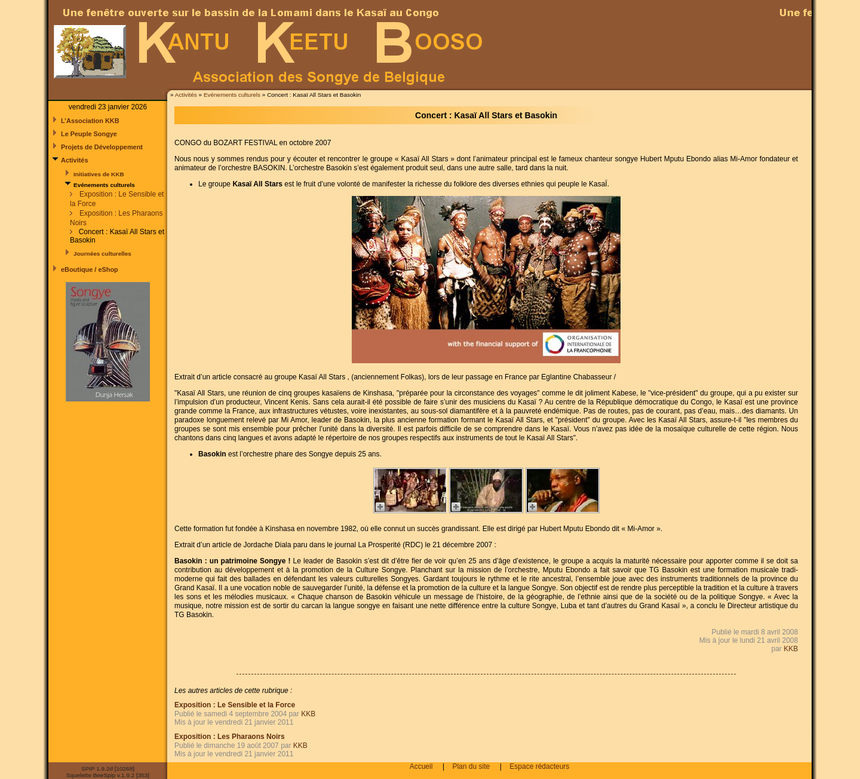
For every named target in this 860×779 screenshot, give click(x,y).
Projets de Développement (102, 147)
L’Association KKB (90, 120)
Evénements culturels (232, 94)
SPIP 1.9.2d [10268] (107, 768)
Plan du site (471, 766)
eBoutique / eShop (89, 269)
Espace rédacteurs (539, 766)
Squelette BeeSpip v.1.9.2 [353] (107, 775)
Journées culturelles (102, 253)
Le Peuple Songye (89, 133)
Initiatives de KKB (98, 174)
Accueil (421, 766)
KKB (791, 649)
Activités (187, 94)
